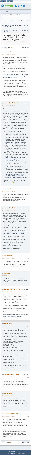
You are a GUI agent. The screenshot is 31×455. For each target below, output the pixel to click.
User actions (25, 47)
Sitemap (23, 453)
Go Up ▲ (20, 451)
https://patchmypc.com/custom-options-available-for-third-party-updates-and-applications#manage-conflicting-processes (16, 176)
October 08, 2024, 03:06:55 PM (8, 210)
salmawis (7, 273)
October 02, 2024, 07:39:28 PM (8, 105)
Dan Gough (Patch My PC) (12, 289)
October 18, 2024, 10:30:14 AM (8, 325)
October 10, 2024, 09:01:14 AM (8, 258)
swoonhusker (8, 52)
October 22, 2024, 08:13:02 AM (8, 395)
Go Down (3, 47)
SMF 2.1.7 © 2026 (9, 453)
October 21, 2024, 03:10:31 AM (8, 376)
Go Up (2, 442)
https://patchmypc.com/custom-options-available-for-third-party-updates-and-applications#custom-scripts (15, 159)
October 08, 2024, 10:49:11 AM (8, 191)
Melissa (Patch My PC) (11, 103)
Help (9, 451)
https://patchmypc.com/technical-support (12, 245)
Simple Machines (17, 453)
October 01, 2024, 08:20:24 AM (8, 54)
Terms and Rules (14, 451)
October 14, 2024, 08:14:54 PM (8, 275)
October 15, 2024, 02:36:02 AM (8, 291)
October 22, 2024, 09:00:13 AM (8, 416)
